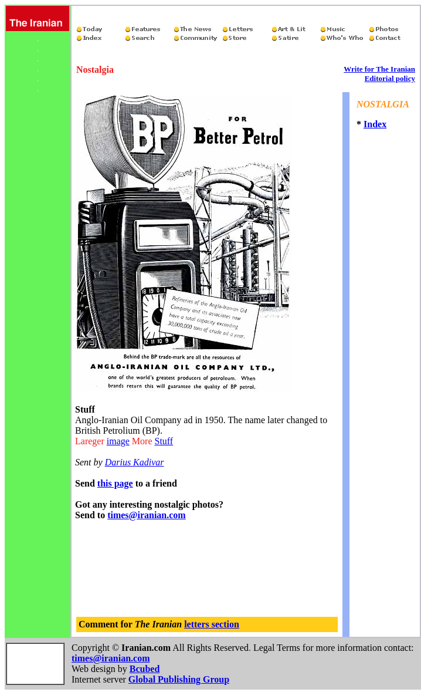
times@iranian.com (146, 515)
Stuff (163, 441)
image (118, 441)
